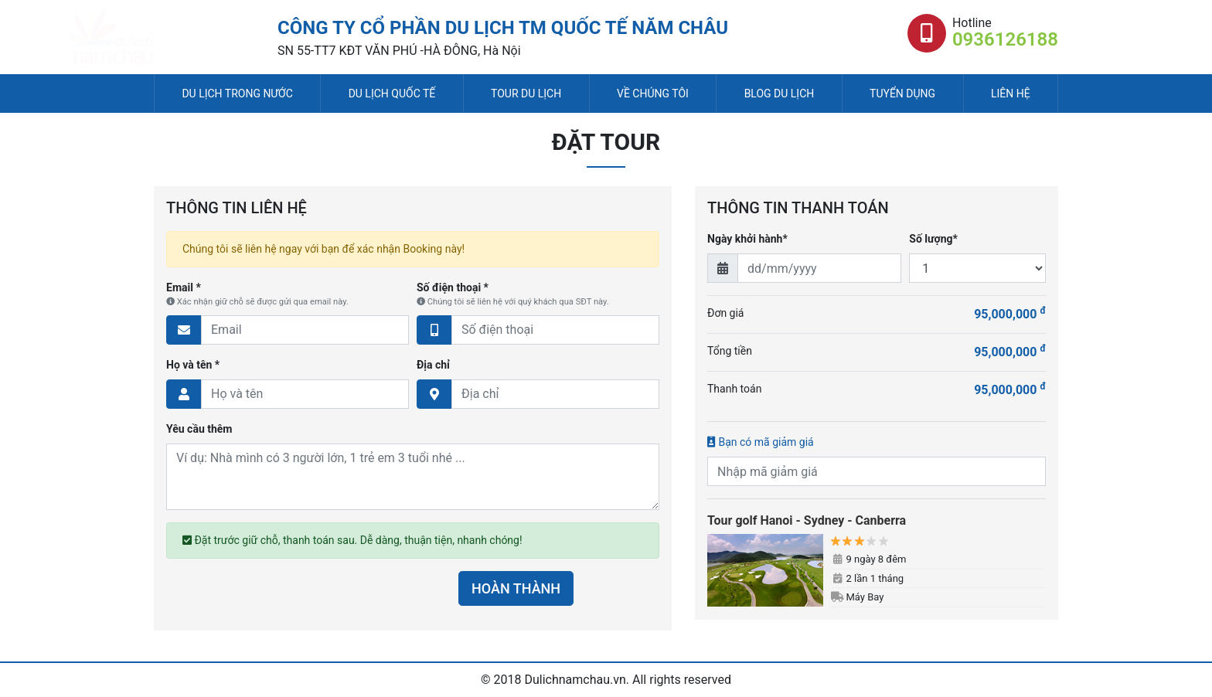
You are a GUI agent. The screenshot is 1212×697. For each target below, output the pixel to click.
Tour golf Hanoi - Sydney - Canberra (806, 520)
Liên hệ (1010, 93)
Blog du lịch (779, 93)
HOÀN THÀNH (516, 588)
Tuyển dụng (902, 93)
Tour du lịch (526, 93)
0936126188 (1005, 39)
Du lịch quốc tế (392, 93)
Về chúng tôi (653, 93)
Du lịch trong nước (237, 93)
